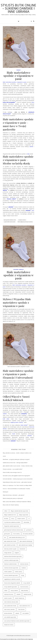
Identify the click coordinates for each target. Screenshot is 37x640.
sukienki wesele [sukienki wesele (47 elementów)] (27, 594)
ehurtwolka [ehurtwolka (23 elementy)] (26, 522)
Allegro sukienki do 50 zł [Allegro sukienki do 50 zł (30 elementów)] (10, 514)
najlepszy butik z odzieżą (17, 422)
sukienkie (29, 435)
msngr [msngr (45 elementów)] (22, 575)
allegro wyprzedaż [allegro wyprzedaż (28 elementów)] (23, 514)
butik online (6, 419)
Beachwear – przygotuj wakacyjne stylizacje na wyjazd (16, 459)
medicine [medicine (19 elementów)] (24, 567)
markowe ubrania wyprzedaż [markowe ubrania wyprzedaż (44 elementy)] (11, 567)
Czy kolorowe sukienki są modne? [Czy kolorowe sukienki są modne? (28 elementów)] (12, 522)
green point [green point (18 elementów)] (7, 533)
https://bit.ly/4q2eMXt (9, 102)
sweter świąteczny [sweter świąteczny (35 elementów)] (19, 598)
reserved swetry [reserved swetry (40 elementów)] (24, 586)
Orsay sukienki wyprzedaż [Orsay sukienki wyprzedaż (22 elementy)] (10, 586)
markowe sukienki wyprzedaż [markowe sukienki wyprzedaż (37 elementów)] (11, 560)
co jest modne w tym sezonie (9, 221)
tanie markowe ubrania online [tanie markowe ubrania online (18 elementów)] (11, 602)
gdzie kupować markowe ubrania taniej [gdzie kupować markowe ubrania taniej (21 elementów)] (13, 530)
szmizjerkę (24, 413)
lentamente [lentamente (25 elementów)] (22, 549)
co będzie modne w (22, 220)
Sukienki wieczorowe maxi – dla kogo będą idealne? (15, 462)
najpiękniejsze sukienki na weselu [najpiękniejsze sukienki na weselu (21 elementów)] (12, 579)
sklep (28, 154)
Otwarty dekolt (11, 199)
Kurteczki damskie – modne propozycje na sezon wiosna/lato (18, 479)
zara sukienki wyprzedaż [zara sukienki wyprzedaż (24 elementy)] (10, 617)
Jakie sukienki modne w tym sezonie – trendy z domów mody (17, 466)
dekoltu (5, 190)
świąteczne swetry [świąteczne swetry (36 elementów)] (8, 624)
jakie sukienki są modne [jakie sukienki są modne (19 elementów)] (9, 545)
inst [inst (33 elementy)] (5, 537)
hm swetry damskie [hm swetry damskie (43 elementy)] (28, 533)
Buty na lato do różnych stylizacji (11, 505)
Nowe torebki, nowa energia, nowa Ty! (12, 472)
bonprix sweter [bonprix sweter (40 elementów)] (21, 518)
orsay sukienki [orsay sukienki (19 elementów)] (26, 583)
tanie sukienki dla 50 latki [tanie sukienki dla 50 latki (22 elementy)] (10, 605)
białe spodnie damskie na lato (10, 220)
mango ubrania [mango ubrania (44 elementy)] (7, 552)
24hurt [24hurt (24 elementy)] (5, 511)
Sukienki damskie (18, 269)
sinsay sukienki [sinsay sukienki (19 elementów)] (14, 590)
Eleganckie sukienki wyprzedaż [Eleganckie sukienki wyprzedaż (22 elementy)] (11, 526)
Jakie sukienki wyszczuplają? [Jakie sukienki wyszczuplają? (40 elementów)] (25, 545)
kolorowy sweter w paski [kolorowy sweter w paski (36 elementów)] (10, 549)
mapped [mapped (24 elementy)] (17, 552)
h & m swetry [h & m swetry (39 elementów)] (16, 533)
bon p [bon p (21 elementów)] (12, 518)
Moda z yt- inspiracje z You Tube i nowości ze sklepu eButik (17, 485)
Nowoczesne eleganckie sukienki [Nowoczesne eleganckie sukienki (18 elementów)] (12, 583)
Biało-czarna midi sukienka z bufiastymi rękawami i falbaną (17, 501)
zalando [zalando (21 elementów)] (17, 613)
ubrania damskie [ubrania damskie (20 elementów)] (8, 613)
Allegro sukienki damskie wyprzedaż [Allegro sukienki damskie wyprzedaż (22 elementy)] (19, 511)
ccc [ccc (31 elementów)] (29, 518)
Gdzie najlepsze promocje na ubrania (25, 221)
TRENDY (18, 70)
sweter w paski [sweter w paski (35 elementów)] (8, 598)
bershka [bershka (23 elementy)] (6, 518)
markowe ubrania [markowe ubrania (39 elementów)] (24, 564)
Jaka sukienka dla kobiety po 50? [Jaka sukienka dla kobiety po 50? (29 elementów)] (17, 537)
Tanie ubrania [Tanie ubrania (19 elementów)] (21, 609)
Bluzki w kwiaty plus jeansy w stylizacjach (13, 498)
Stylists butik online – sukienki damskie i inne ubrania (18, 8)
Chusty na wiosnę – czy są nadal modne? (12, 469)
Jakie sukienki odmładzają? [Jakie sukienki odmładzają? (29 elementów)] (26, 541)
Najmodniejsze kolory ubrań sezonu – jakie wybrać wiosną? (17, 482)
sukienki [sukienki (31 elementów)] (18, 594)
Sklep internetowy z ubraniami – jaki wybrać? (13, 495)
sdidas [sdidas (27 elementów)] (5, 590)
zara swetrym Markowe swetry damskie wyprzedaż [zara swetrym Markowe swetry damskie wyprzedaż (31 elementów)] (17, 621)
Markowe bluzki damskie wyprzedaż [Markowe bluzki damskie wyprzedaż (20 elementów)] (13, 556)
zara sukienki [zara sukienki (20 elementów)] (25, 613)
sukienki (31, 146)
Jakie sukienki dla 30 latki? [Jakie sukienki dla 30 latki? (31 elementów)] (10, 541)
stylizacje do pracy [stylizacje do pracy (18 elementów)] (8, 594)
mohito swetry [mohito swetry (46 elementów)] (18, 571)
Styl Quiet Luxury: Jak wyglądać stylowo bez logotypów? (16, 475)
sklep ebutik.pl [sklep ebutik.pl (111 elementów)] (24, 590)
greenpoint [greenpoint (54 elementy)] (29, 530)
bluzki (13, 433)
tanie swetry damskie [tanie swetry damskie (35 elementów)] (9, 609)
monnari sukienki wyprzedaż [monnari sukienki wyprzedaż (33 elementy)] (11, 575)
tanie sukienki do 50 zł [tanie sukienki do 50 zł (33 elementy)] (24, 605)
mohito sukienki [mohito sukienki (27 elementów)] (8, 571)
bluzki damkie (24, 425)
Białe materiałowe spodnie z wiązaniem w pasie (14, 82)
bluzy (33, 102)
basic (33, 210)
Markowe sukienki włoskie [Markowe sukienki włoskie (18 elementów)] (10, 564)
